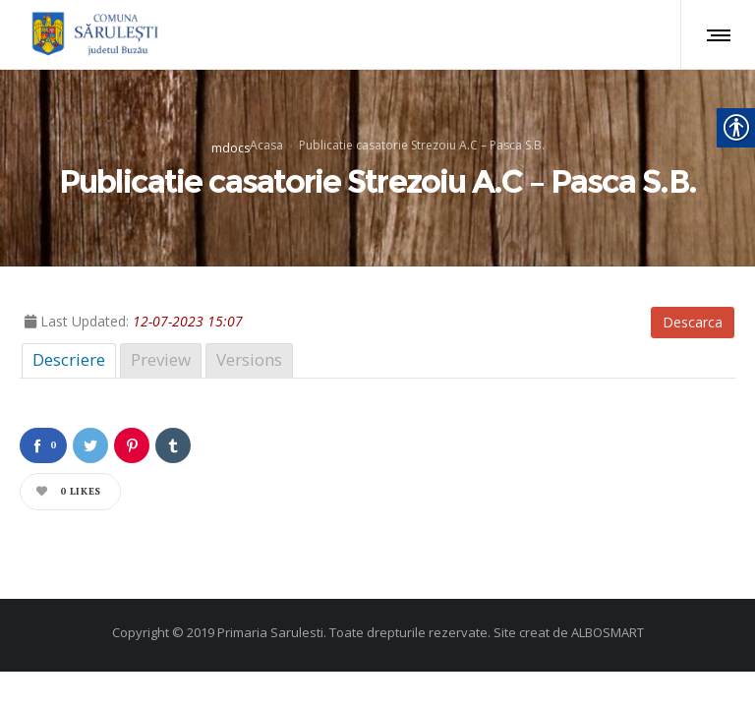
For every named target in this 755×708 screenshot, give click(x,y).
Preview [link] (161, 359)
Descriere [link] (68, 359)
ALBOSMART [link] (607, 632)
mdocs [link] (230, 147)
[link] (92, 34)
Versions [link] (249, 359)
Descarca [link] (693, 322)
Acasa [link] (266, 144)
